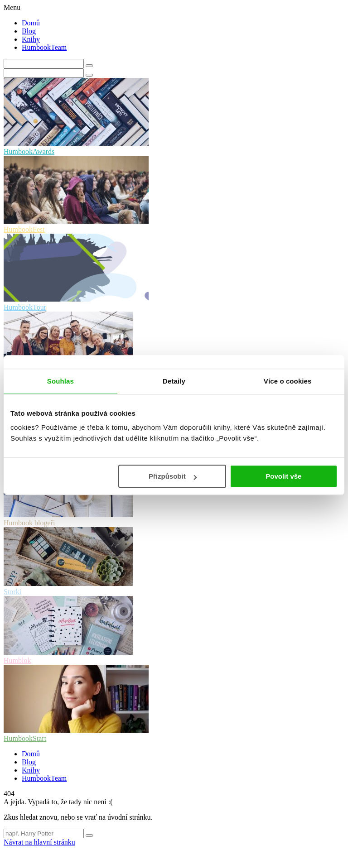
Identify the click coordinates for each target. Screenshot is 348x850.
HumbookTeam (44, 47)
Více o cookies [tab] (288, 381)
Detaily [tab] (174, 381)
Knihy (31, 39)
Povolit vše (283, 476)
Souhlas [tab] (60, 381)
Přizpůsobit (173, 476)
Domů (31, 23)
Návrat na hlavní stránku (39, 842)
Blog (29, 31)
